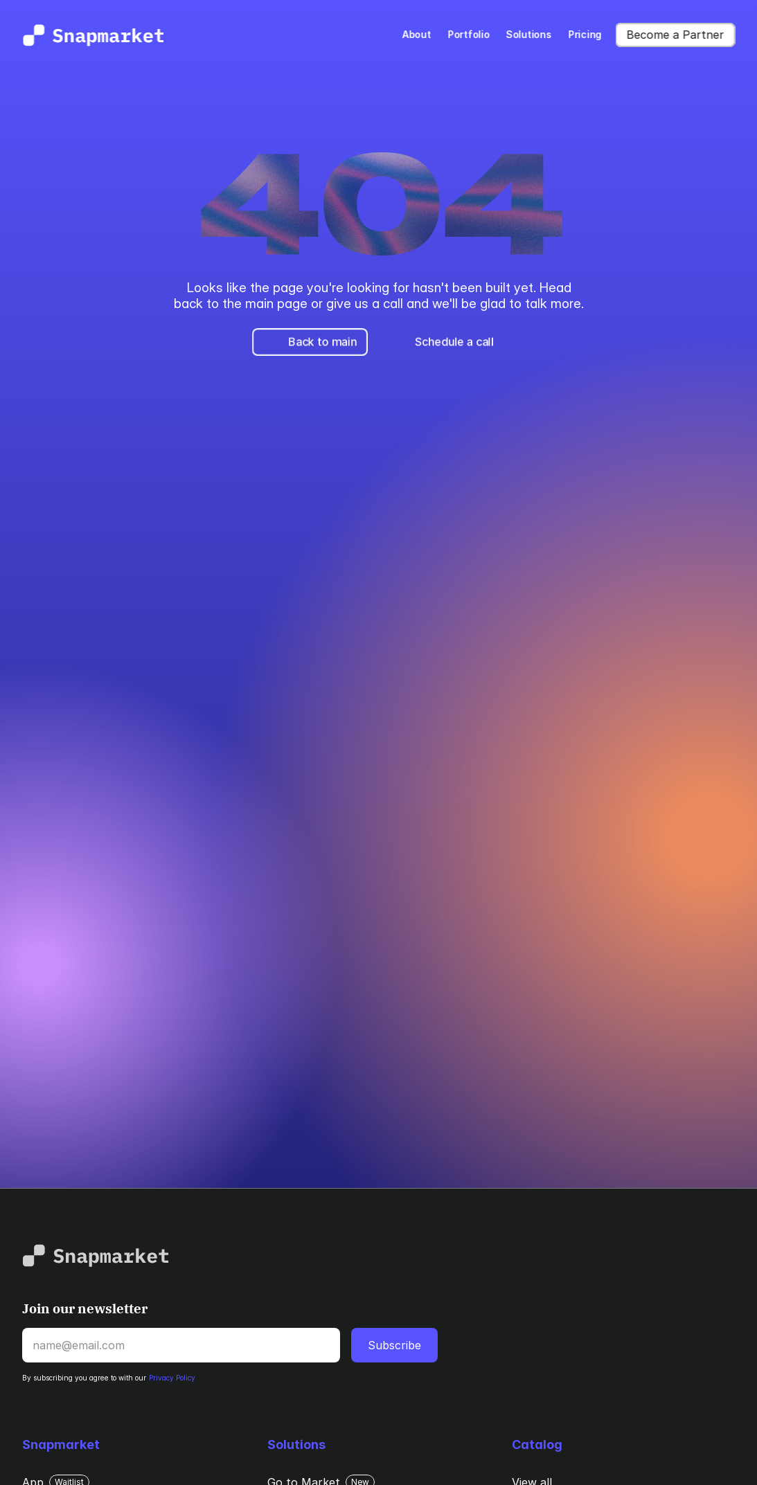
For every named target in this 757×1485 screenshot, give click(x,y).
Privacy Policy (172, 1378)
